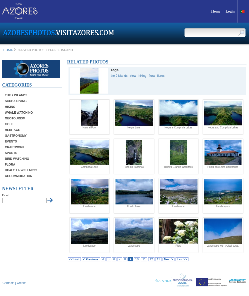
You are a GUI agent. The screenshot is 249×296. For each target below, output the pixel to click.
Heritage (12, 130)
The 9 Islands (16, 95)
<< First (74, 259)
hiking (142, 76)
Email (6, 195)
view (133, 76)
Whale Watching (19, 112)
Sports (11, 153)
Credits (21, 283)
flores (160, 76)
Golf (9, 124)
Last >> (182, 259)
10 (136, 259)
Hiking (10, 107)
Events (11, 141)
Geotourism (15, 118)
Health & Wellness (21, 170)
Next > (168, 259)
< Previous (90, 259)
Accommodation (18, 176)
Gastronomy (16, 135)
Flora (10, 164)
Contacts (8, 283)
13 (158, 259)
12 (151, 259)
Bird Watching (17, 159)
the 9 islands (119, 76)
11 (144, 259)
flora (151, 76)
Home (8, 50)
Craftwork (15, 147)
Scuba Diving (16, 101)
